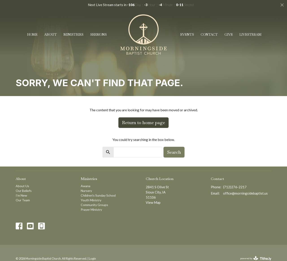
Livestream (250, 34)
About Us (22, 186)
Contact (209, 34)
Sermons (98, 34)
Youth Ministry (91, 200)
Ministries (73, 34)
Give (228, 34)
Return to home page (143, 122)
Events (187, 34)
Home (32, 34)
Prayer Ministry (91, 209)
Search (174, 152)
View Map (153, 202)
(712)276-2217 (235, 187)
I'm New (21, 195)
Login (92, 258)
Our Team (23, 200)
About (50, 34)
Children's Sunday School (98, 195)
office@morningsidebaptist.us (245, 193)
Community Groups (94, 205)
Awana (85, 186)
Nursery (86, 191)
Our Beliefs (24, 191)
